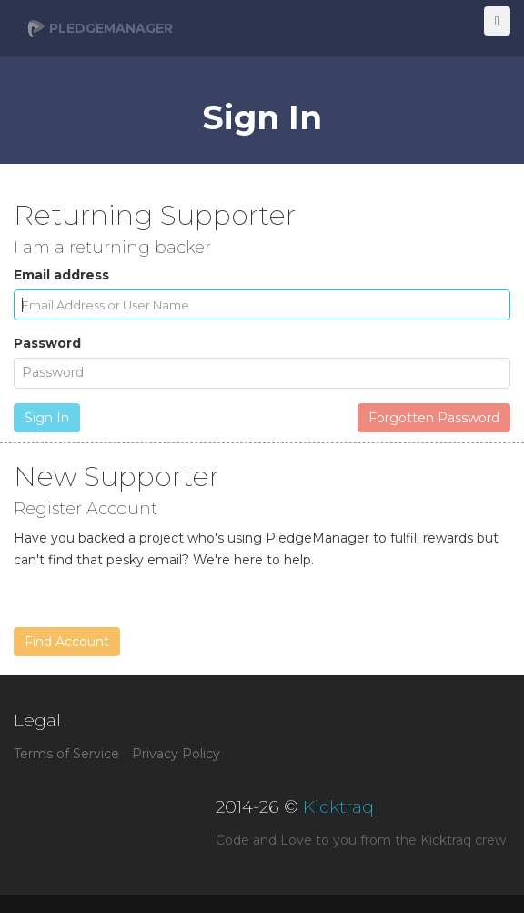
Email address (61, 275)
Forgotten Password (433, 418)
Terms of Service (66, 754)
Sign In (47, 418)
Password (47, 343)
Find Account (67, 642)
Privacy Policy (176, 754)
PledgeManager (100, 29)
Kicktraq (338, 806)
